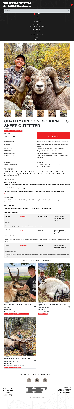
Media (37, 37)
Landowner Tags (37, 34)
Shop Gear (36, 19)
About (36, 39)
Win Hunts (36, 24)
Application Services (36, 26)
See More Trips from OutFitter (37, 375)
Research (36, 29)
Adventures (37, 21)
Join (37, 16)
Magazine (36, 32)
